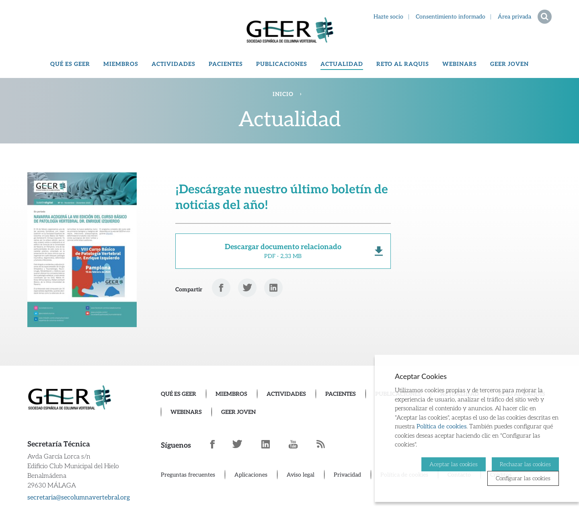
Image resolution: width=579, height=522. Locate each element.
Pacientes (226, 64)
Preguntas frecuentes (188, 474)
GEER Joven (509, 64)
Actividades (173, 64)
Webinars (459, 64)
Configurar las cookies (523, 478)
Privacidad (347, 474)
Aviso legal (300, 474)
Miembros (120, 64)
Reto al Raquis (402, 64)
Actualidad (341, 64)
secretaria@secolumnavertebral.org (78, 498)
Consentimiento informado (450, 16)
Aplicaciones (250, 474)
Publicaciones (281, 64)
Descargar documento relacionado (283, 251)
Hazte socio (388, 16)
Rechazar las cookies (525, 464)
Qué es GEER (70, 64)
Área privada (514, 16)
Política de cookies (441, 426)
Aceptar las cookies (453, 464)
